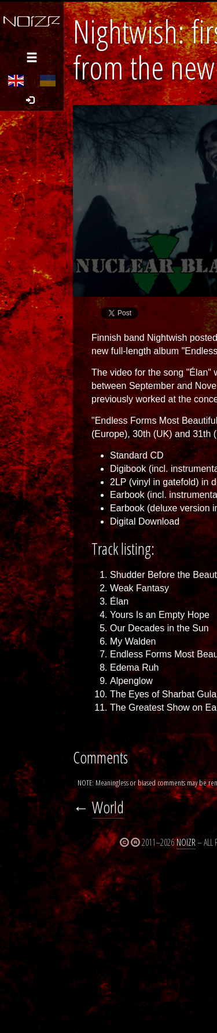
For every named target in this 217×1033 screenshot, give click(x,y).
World (108, 807)
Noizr (186, 842)
